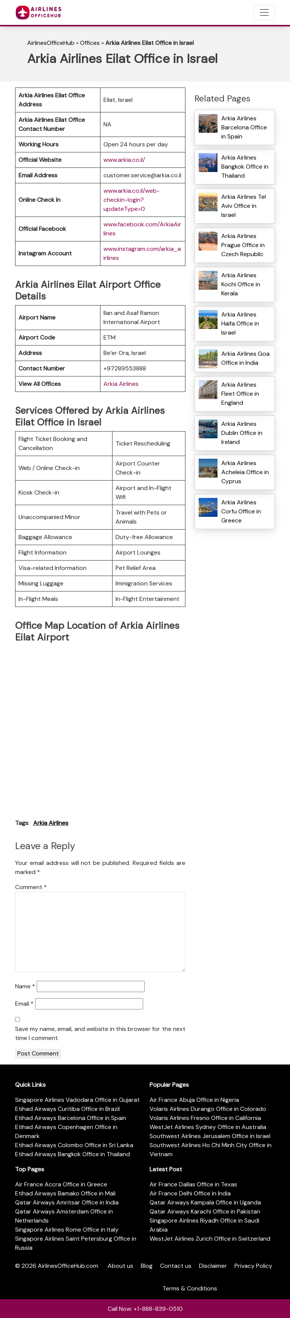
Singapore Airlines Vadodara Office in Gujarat (77, 1100)
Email (24, 1004)
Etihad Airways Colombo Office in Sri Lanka (74, 1145)
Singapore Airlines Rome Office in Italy (67, 1230)
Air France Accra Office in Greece (61, 1184)
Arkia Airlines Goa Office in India (245, 358)
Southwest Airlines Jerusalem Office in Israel (210, 1136)
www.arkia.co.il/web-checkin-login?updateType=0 (131, 200)
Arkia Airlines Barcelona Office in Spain (244, 127)
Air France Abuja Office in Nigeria (194, 1100)
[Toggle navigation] (264, 12)
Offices (90, 43)
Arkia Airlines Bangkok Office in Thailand (244, 167)
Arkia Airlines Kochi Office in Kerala (240, 284)
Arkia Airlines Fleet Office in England (240, 394)
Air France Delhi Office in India (190, 1193)
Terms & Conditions (189, 1288)
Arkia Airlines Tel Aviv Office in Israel (243, 206)
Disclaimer (213, 1266)
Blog (147, 1266)
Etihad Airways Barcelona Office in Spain (70, 1118)
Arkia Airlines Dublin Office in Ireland (241, 433)
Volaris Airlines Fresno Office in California (205, 1118)
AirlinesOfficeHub (50, 43)
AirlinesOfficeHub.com (68, 1266)
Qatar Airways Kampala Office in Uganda (205, 1202)
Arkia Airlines (121, 384)
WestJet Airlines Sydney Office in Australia (208, 1127)
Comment (31, 887)
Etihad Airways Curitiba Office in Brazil (67, 1109)
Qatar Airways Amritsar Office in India (67, 1202)
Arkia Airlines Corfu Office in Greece (241, 511)
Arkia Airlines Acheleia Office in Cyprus (245, 472)
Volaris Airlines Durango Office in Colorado (208, 1109)
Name (25, 986)
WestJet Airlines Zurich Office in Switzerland (210, 1239)
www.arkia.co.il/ (124, 160)
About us (120, 1266)
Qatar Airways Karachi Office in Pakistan (205, 1211)
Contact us (175, 1266)
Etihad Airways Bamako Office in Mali (65, 1193)
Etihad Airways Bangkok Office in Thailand (72, 1154)
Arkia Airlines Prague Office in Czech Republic (243, 245)
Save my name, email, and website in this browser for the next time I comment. (100, 1033)
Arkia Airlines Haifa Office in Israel (240, 323)
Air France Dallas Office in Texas (193, 1184)
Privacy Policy (253, 1266)
